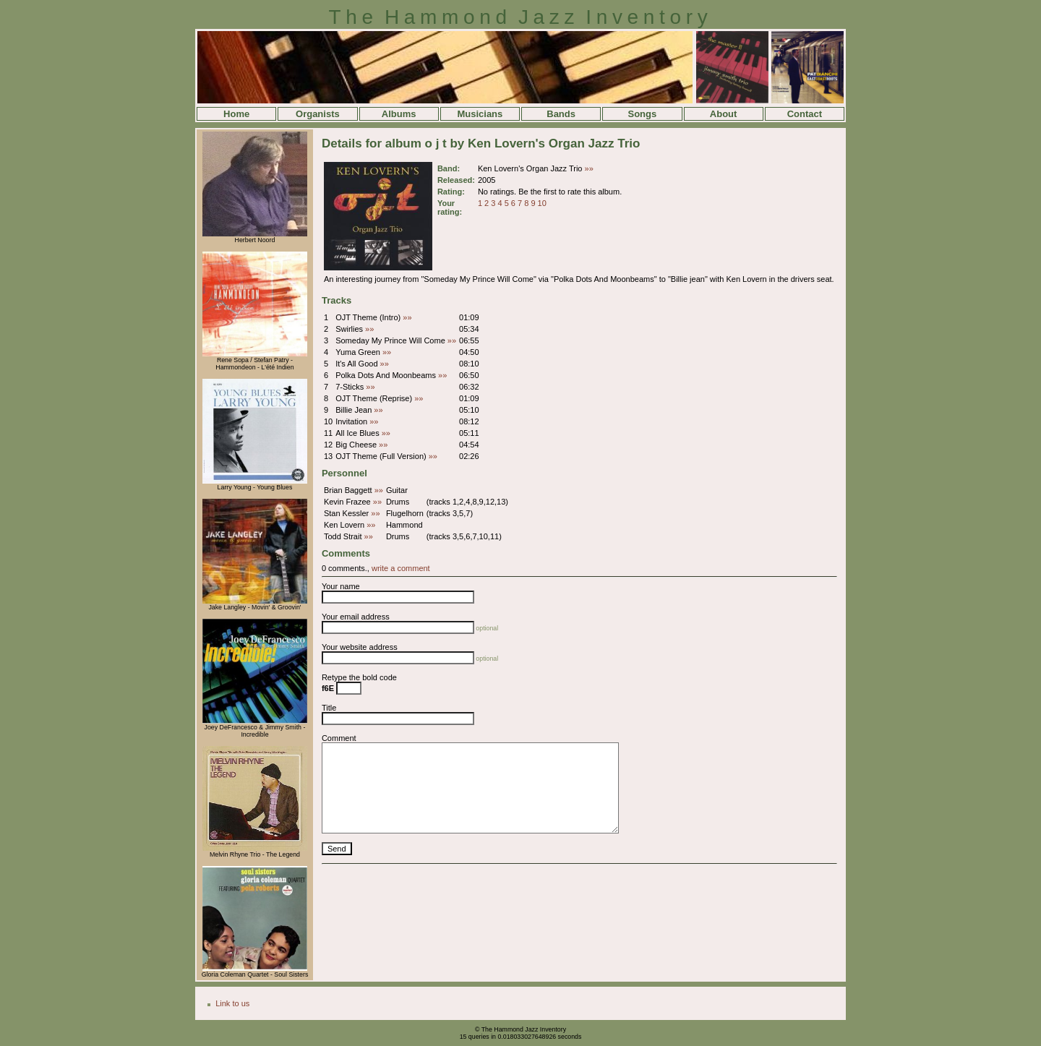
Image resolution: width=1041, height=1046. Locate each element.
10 (542, 203)
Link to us (232, 1003)
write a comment (401, 568)
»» (589, 168)
